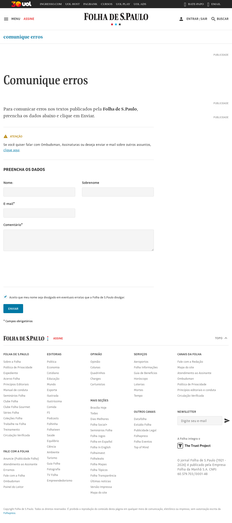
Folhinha (52, 424)
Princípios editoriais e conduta (196, 390)
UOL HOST (72, 4)
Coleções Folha (12, 418)
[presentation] (37, 269)
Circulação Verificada (16, 435)
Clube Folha (10, 401)
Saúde (51, 435)
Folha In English (100, 447)
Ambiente (53, 452)
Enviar (13, 309)
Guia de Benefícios (145, 373)
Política (51, 362)
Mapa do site (98, 492)
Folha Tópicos (99, 470)
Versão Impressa (101, 487)
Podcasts (53, 418)
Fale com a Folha (14, 475)
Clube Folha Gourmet (16, 407)
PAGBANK (90, 4)
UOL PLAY (123, 4)
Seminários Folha (14, 395)
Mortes (138, 390)
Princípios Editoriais (16, 384)
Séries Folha (11, 412)
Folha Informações (146, 367)
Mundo (51, 384)
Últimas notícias (100, 481)
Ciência (51, 446)
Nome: (8, 182)
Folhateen (53, 429)
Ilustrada (52, 395)
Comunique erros (23, 37)
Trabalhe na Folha (14, 424)
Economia (53, 367)
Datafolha (140, 419)
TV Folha (52, 475)
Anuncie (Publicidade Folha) (21, 458)
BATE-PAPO (194, 5)
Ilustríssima (54, 401)
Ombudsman (11, 481)
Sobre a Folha (12, 362)
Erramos (8, 470)
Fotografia (53, 469)
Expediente (10, 373)
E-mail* (9, 203)
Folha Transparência (103, 475)
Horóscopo (141, 379)
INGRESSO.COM (51, 4)
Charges (95, 379)
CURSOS (107, 4)
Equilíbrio (53, 441)
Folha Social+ (98, 424)
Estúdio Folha (142, 424)
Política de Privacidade (17, 367)
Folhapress (141, 436)
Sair (204, 19)
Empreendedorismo (59, 480)
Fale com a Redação (190, 362)
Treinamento (11, 429)
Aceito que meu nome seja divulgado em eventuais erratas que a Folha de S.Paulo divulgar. (67, 297)
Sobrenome (90, 182)
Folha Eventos (143, 441)
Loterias (139, 384)
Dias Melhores (99, 419)
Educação (53, 379)
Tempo (138, 395)
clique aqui (11, 150)
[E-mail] (199, 420)
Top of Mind (141, 447)
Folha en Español (101, 441)
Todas (94, 413)
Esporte (52, 390)
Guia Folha (53, 463)
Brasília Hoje (98, 407)
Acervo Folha (11, 379)
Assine (29, 19)
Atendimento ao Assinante (20, 464)
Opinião (95, 362)
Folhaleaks (97, 458)
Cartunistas (97, 384)
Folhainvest (97, 453)
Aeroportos (141, 362)
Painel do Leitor (13, 487)
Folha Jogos (97, 436)
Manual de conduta (15, 390)
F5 (48, 412)
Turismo (52, 458)
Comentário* (13, 224)
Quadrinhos (97, 373)
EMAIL (214, 5)
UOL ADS (140, 4)
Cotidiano (53, 373)
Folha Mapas (98, 464)
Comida (51, 407)
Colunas (95, 367)
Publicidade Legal (145, 430)
